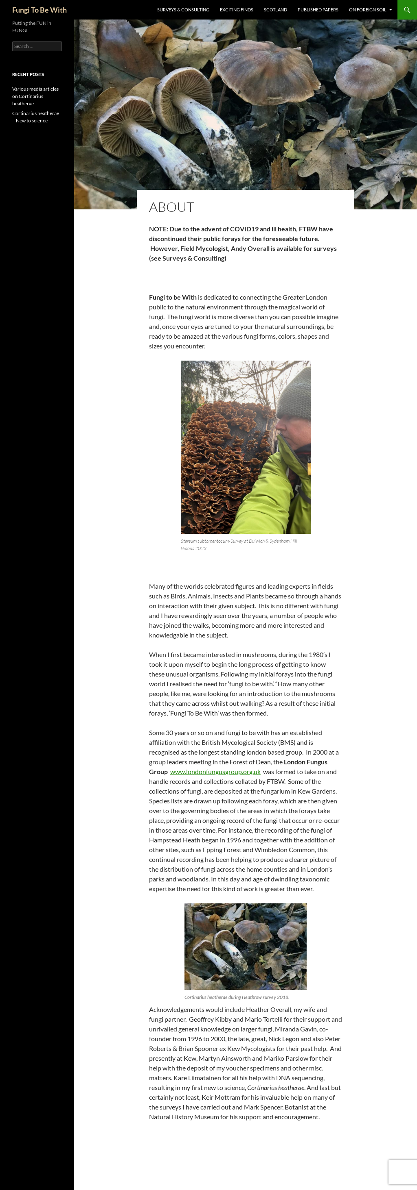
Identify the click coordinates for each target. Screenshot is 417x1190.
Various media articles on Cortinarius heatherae (35, 96)
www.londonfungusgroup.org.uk (215, 771)
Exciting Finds (236, 9)
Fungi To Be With (39, 9)
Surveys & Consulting (183, 9)
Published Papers (318, 9)
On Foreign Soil (367, 9)
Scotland (275, 9)
